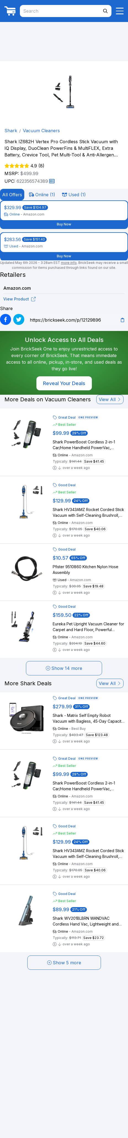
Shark (10, 130)
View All (110, 399)
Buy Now (64, 224)
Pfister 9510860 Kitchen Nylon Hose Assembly (85, 569)
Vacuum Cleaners (41, 130)
